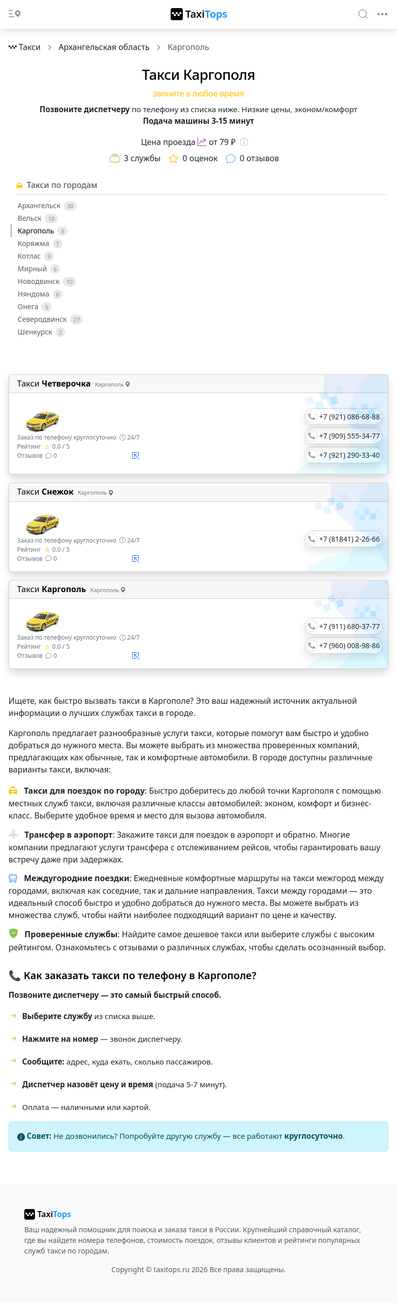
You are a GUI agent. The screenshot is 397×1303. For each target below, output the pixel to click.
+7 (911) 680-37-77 (349, 626)
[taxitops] (47, 1214)
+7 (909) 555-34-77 (349, 436)
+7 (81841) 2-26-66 (349, 539)
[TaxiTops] (199, 14)
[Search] (363, 13)
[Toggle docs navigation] (15, 14)
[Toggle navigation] (382, 14)
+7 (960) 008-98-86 (349, 645)
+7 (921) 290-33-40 (349, 455)
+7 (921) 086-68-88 (349, 416)
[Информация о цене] (244, 142)
